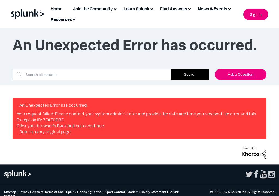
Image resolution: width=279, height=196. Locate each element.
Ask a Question (240, 74)
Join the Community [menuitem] (93, 8)
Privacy (24, 192)
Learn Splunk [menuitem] (136, 8)
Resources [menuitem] (61, 19)
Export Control (114, 192)
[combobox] (92, 74)
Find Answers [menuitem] (173, 8)
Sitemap (10, 192)
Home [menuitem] (56, 8)
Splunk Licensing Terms (83, 192)
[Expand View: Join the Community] (115, 8)
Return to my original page (45, 131)
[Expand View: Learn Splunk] (151, 8)
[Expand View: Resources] (74, 19)
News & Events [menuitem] (212, 8)
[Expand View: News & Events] (229, 8)
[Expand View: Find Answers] (189, 8)
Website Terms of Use (48, 192)
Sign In (256, 14)
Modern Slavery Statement (146, 192)
